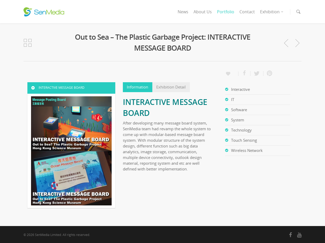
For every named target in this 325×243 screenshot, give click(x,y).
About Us (203, 12)
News (183, 12)
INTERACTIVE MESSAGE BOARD (58, 87)
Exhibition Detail (171, 87)
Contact (247, 12)
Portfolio (225, 12)
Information (137, 87)
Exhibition (272, 12)
